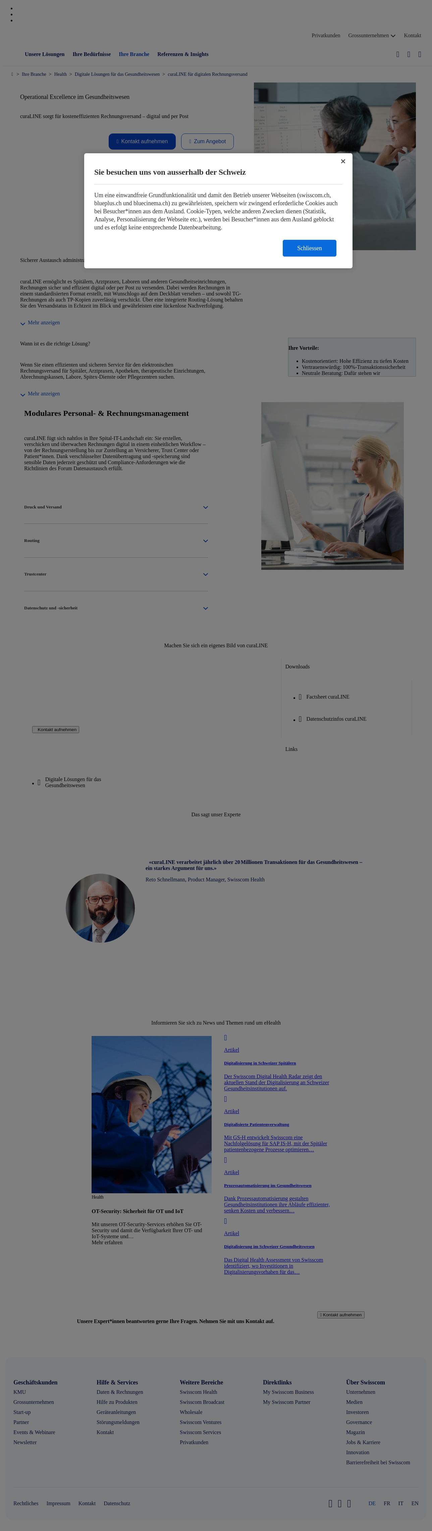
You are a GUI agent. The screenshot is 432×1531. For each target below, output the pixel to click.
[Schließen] (343, 161)
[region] (218, 210)
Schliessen (309, 248)
